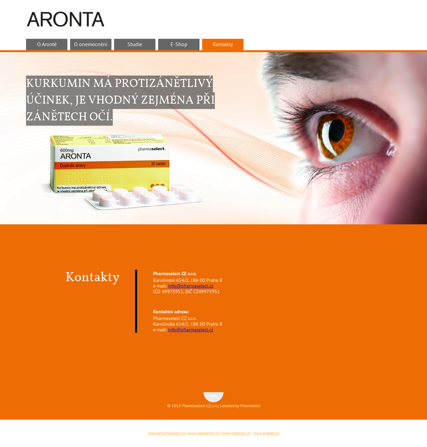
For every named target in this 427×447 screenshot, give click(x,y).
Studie (134, 44)
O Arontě (47, 44)
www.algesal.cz (266, 433)
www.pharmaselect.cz (166, 433)
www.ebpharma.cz (203, 433)
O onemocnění (90, 44)
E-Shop (178, 44)
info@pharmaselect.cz (190, 286)
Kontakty (223, 44)
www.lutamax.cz (236, 433)
